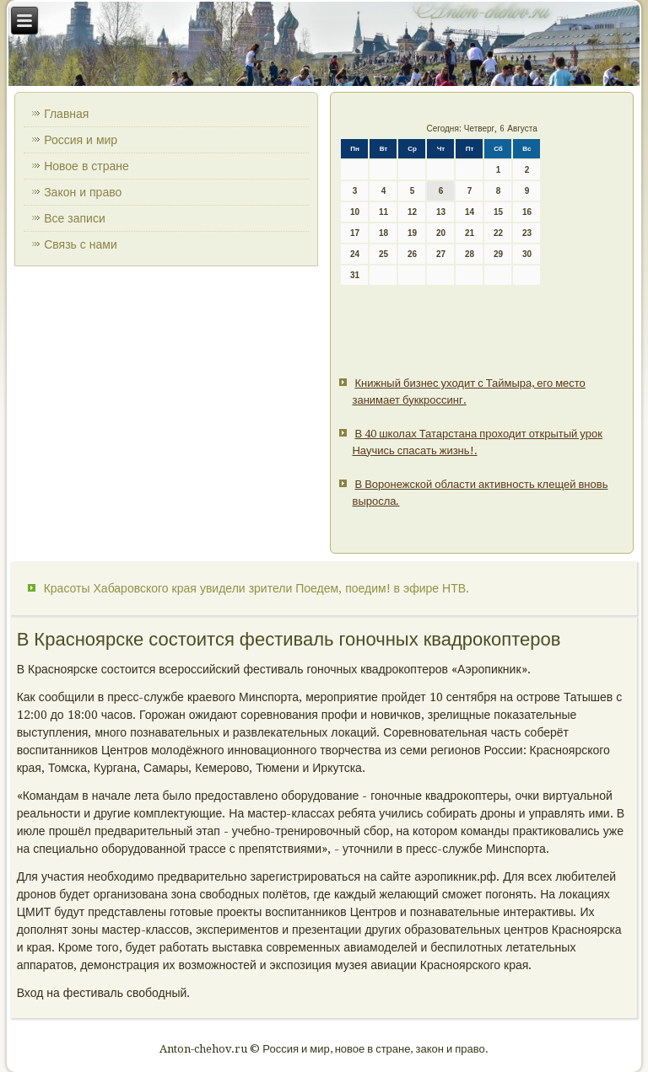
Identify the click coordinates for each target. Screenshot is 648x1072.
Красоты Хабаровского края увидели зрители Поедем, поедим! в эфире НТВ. (256, 588)
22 (498, 233)
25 (383, 254)
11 (383, 212)
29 (498, 254)
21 (469, 233)
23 (527, 233)
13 (441, 212)
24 (354, 254)
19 (412, 233)
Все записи (74, 218)
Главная (66, 114)
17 (354, 233)
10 (354, 212)
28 (469, 254)
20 (441, 233)
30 (527, 254)
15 (498, 212)
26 (412, 254)
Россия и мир (80, 140)
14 (469, 212)
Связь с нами (80, 244)
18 (383, 233)
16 (527, 212)
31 (354, 275)
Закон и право (83, 192)
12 (412, 212)
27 (441, 254)
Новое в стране (86, 166)
